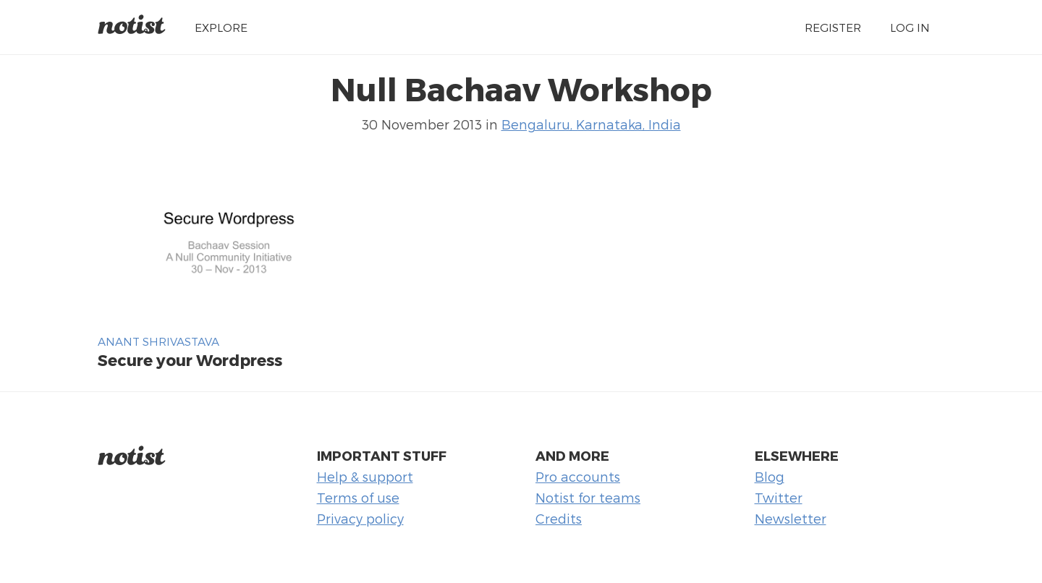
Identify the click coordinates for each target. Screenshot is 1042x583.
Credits (558, 518)
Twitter (778, 497)
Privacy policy (360, 518)
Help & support (365, 476)
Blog (769, 476)
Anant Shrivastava (158, 341)
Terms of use (358, 497)
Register (833, 27)
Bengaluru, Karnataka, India (591, 124)
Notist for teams (587, 497)
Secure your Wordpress (190, 359)
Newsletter (790, 518)
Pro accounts (577, 476)
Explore (221, 27)
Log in (910, 27)
